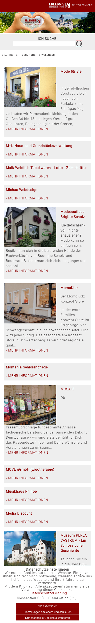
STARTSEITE (9, 55)
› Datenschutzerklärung (47, 593)
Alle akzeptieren (48, 606)
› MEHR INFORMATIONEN (27, 129)
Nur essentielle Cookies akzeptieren (47, 617)
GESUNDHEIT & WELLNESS (38, 55)
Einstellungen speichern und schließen (47, 611)
